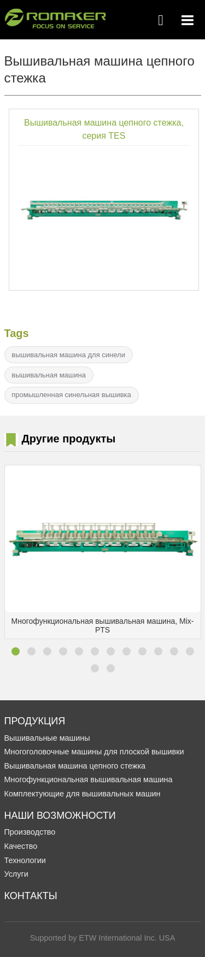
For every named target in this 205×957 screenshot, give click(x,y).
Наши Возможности (60, 815)
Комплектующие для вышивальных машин (82, 793)
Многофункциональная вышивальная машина (88, 779)
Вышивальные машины (47, 738)
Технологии (25, 860)
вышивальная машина (48, 375)
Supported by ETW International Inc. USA (102, 938)
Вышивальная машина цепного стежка (75, 765)
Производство (30, 832)
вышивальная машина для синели (68, 355)
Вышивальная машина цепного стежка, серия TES (104, 129)
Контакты (30, 895)
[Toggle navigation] (187, 20)
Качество (21, 846)
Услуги (16, 874)
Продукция (35, 721)
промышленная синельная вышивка (71, 395)
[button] (16, 651)
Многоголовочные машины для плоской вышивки (94, 751)
